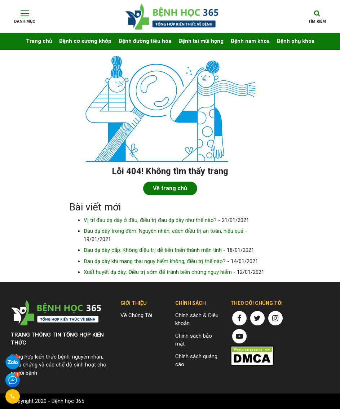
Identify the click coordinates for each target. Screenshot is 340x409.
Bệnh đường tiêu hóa (145, 41)
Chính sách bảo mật (193, 340)
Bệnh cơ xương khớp (85, 41)
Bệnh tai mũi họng (201, 41)
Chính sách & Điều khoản (196, 319)
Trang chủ (39, 41)
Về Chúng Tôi (136, 315)
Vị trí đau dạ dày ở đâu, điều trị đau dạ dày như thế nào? (150, 220)
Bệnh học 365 (68, 401)
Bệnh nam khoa (250, 41)
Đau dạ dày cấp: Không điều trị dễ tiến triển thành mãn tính (153, 250)
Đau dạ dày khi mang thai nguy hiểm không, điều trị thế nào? (155, 261)
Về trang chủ (170, 188)
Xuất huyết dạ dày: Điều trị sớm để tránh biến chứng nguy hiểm (158, 272)
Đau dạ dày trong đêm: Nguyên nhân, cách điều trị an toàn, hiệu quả (163, 231)
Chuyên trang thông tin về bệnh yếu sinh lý (172, 14)
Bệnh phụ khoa (295, 41)
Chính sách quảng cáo (196, 360)
